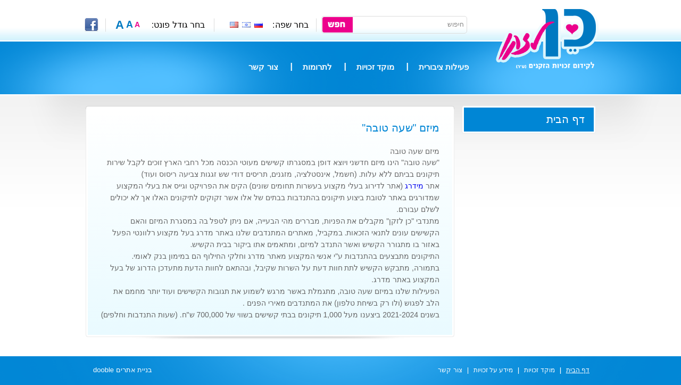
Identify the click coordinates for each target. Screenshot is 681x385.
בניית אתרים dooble (122, 370)
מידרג (414, 186)
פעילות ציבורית (444, 66)
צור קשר (263, 66)
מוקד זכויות (375, 66)
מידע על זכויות (493, 370)
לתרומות (317, 66)
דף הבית (565, 119)
